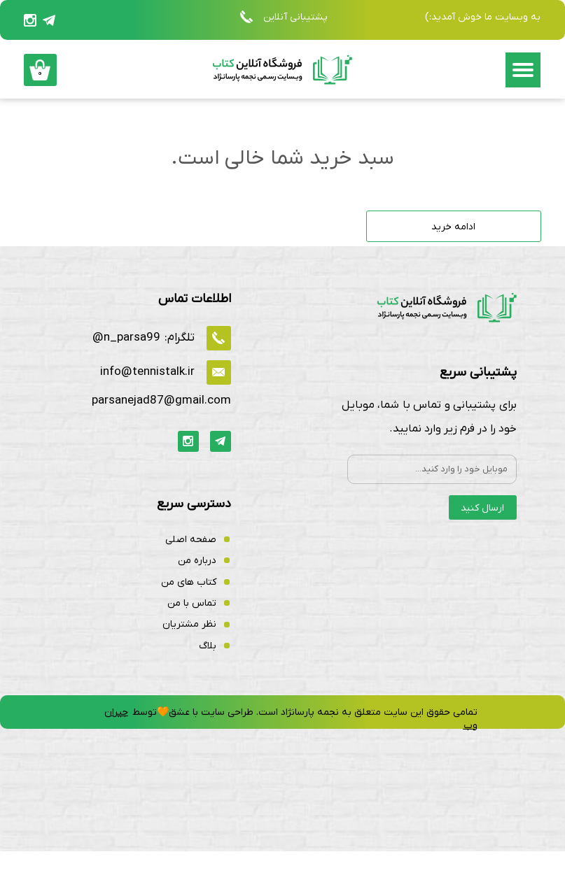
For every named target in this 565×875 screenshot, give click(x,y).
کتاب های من (188, 605)
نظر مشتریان (189, 648)
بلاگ (207, 669)
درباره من (197, 584)
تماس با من (191, 627)
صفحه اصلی (190, 563)
